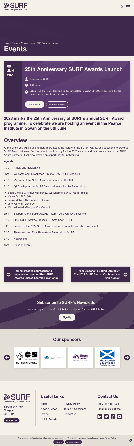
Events (45, 413)
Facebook (113, 416)
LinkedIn (99, 416)
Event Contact (57, 104)
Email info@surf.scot (109, 408)
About (44, 403)
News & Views (49, 408)
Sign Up (67, 317)
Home (15, 7)
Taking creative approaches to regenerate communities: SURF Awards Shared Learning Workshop (33, 274)
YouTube (119, 416)
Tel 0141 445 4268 (108, 403)
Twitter (106, 416)
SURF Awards (49, 419)
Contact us (11, 420)
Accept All (59, 442)
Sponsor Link (26, 357)
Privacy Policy (72, 403)
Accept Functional (73, 442)
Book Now (34, 104)
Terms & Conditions (75, 408)
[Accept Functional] (130, 440)
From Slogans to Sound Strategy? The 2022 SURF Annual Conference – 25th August (100, 274)
